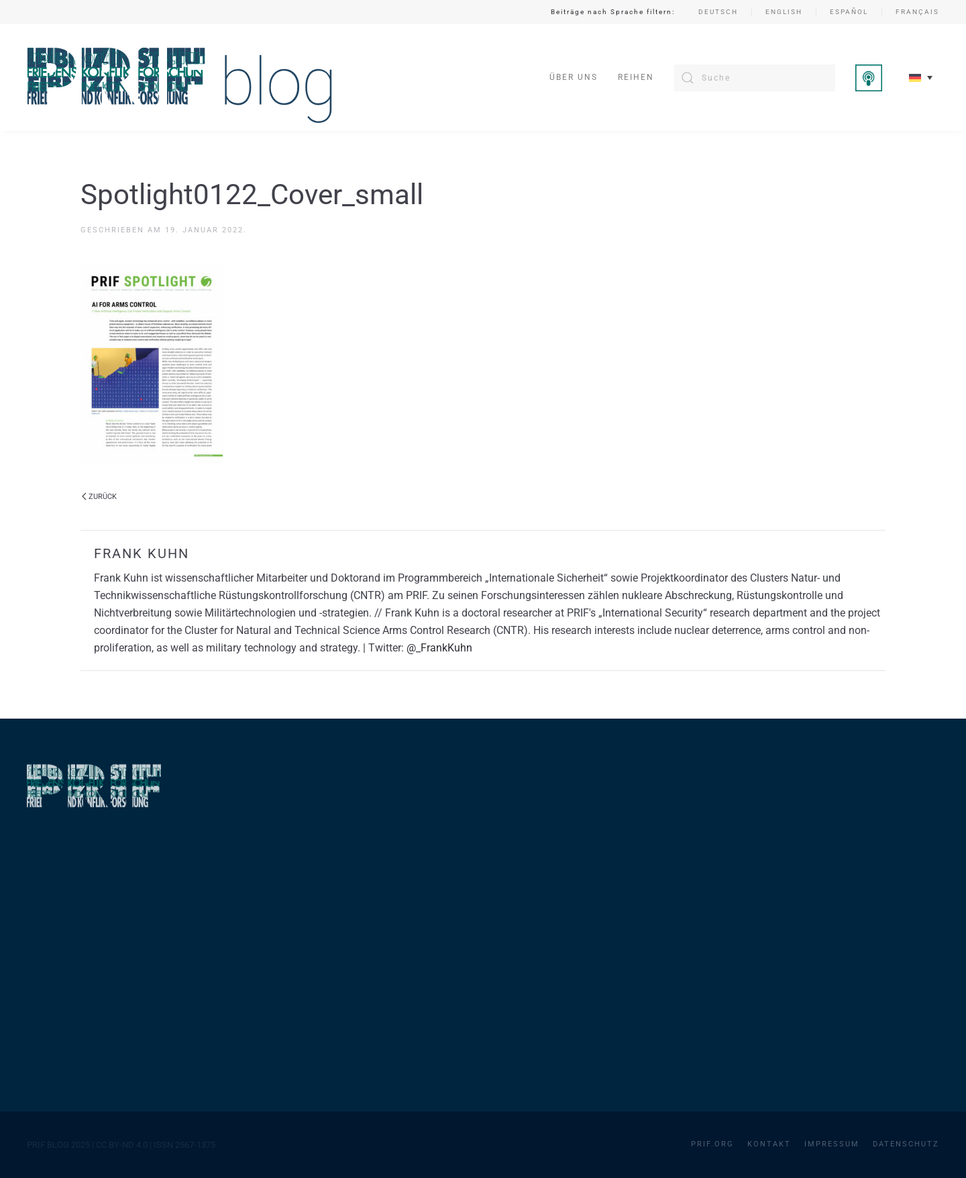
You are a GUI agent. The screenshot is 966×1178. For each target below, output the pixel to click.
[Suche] (754, 77)
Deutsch (718, 11)
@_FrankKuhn (439, 647)
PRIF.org (712, 1144)
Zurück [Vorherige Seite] (99, 496)
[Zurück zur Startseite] (180, 77)
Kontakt (769, 1144)
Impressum (831, 1144)
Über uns (573, 77)
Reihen (636, 77)
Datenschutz (906, 1144)
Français (917, 11)
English (783, 11)
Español (849, 11)
